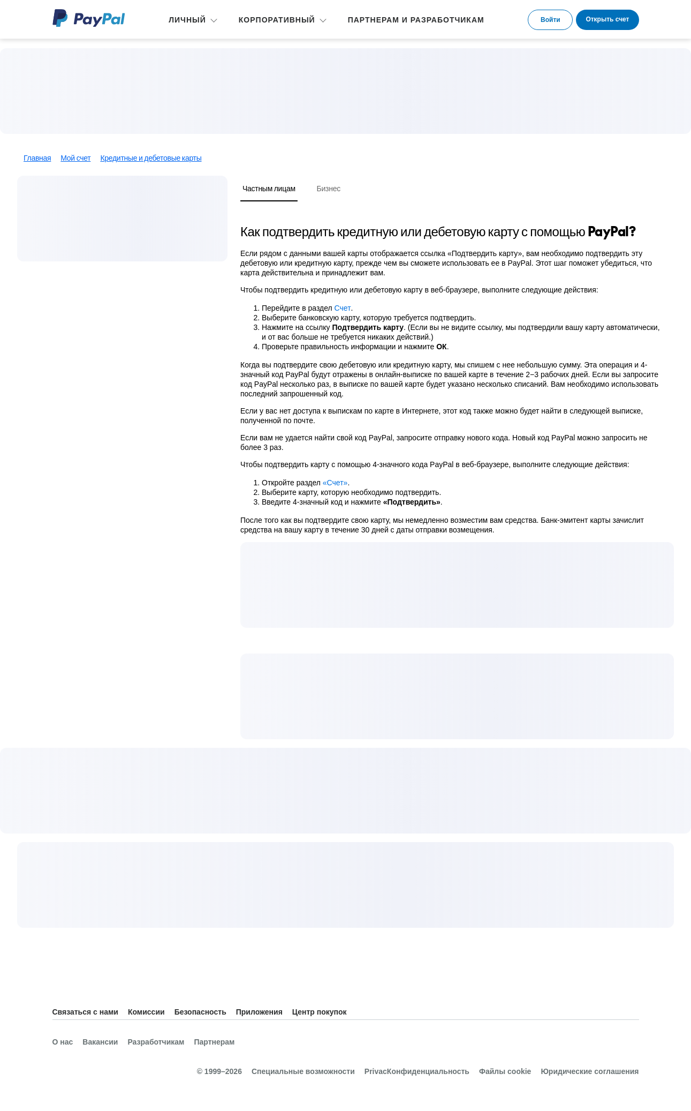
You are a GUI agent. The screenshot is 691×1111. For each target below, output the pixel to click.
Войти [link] (550, 20)
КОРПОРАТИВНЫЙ (277, 20)
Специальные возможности (303, 1071)
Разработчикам (155, 1042)
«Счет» (335, 482)
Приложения (259, 1012)
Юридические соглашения (590, 1071)
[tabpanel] (450, 379)
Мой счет (75, 158)
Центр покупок (319, 1012)
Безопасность (200, 1012)
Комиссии (146, 1012)
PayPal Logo (88, 17)
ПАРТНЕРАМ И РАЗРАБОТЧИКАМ (416, 20)
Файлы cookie (505, 1071)
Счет (343, 308)
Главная (37, 158)
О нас (62, 1042)
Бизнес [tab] (328, 188)
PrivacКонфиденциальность (417, 1071)
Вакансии (100, 1042)
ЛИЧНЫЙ (187, 20)
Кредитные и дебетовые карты (150, 158)
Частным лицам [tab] (268, 188)
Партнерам (214, 1042)
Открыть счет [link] (607, 19)
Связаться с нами (85, 1012)
